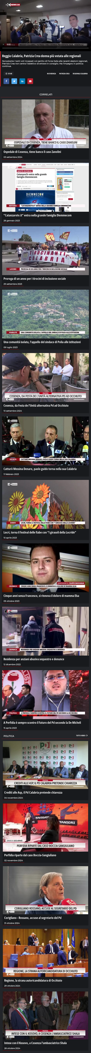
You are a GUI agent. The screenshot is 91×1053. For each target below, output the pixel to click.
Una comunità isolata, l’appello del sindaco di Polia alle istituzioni (42, 342)
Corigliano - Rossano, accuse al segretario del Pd (32, 918)
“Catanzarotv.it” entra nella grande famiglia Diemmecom (38, 215)
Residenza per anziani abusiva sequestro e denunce (34, 659)
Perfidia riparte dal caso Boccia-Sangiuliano (30, 855)
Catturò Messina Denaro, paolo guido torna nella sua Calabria (40, 469)
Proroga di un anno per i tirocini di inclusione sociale (35, 278)
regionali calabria (80, 73)
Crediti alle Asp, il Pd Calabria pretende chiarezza (33, 792)
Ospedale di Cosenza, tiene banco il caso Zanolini (32, 151)
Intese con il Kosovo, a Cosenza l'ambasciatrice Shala (35, 1043)
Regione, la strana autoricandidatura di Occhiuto (33, 980)
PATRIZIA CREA (64, 73)
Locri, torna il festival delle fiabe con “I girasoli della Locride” (40, 532)
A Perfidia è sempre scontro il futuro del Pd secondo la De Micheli (42, 722)
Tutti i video (82, 735)
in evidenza (51, 73)
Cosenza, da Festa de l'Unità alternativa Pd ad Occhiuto (36, 405)
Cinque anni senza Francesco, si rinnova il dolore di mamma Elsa (41, 595)
